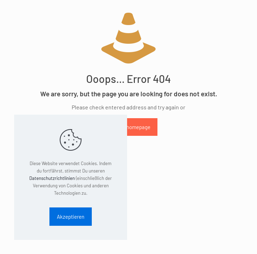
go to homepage (132, 127)
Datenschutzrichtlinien (52, 178)
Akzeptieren (70, 216)
